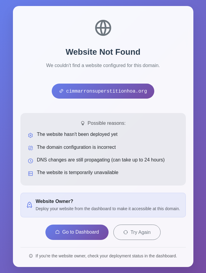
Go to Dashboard (77, 232)
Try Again (137, 232)
